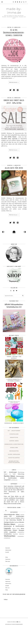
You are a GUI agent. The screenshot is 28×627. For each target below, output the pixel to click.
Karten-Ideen (14, 440)
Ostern (15, 530)
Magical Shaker (16, 528)
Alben (18, 514)
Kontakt (7, 552)
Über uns (7, 587)
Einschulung (14, 434)
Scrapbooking (7, 534)
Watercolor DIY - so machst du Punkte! (14, 423)
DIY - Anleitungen (14, 430)
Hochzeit (16, 522)
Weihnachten (14, 450)
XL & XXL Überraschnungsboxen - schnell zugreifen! (14, 32)
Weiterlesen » (14, 82)
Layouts (7, 528)
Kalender (21, 522)
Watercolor (21, 534)
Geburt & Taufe (10, 474)
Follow (6, 599)
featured (13, 518)
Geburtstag (14, 437)
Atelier (6, 516)
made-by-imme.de (14, 10)
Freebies (17, 518)
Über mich (7, 561)
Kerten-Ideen (21, 524)
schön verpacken (14, 454)
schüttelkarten (14, 457)
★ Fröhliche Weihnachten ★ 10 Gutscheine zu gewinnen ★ (14, 380)
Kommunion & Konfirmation (14, 444)
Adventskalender (9, 514)
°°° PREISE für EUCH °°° (14, 402)
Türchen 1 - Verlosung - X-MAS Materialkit (14, 357)
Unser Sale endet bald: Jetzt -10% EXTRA (14, 101)
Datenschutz (8, 550)
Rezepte (21, 530)
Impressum (7, 559)
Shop (6, 557)
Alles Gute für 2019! (14, 167)
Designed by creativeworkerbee (14, 624)
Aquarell (22, 514)
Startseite (7, 548)
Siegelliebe (14, 447)
